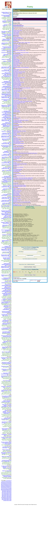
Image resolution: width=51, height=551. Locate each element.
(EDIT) (15, 9)
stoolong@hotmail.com (17, 25)
